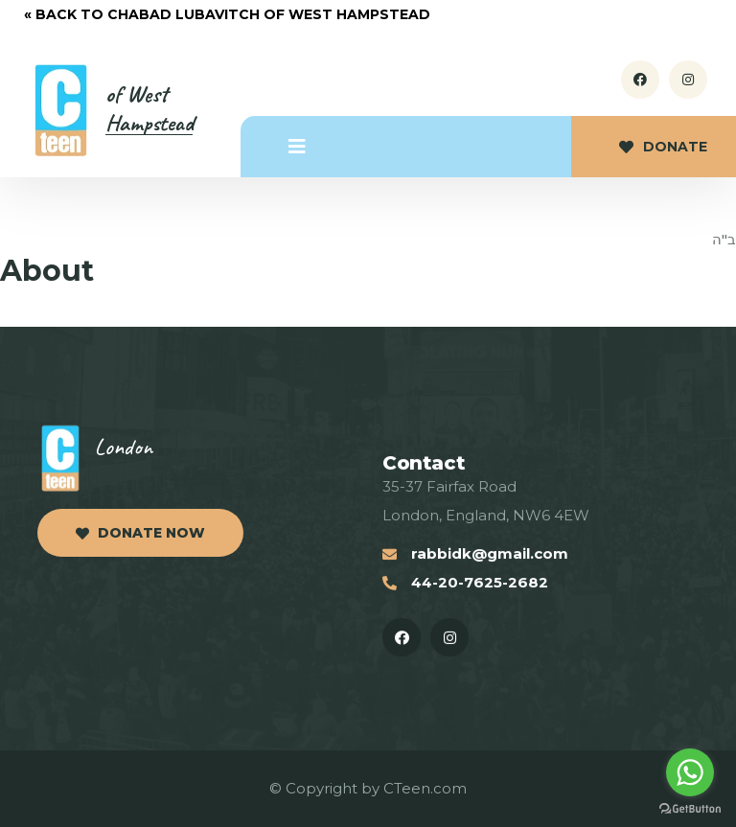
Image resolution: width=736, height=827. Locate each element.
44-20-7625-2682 (479, 582)
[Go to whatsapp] (690, 772)
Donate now (140, 532)
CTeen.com (425, 788)
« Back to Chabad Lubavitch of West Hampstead (227, 14)
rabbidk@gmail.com (489, 553)
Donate (663, 146)
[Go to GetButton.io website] (690, 808)
